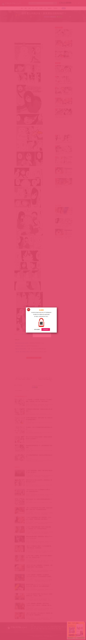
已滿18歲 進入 (46, 329)
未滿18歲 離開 (37, 329)
